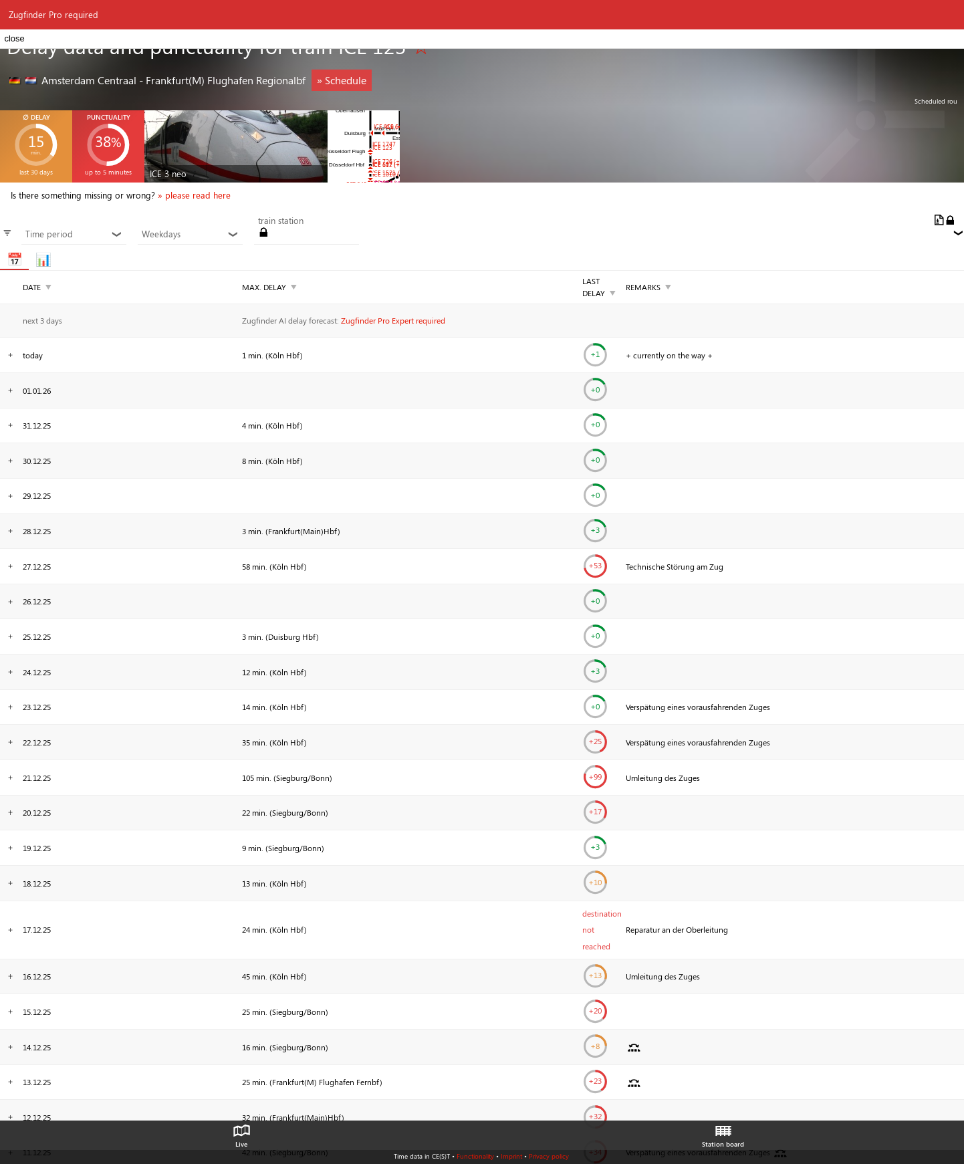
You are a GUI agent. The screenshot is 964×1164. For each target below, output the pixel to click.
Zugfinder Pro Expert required (393, 320)
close (14, 38)
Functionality (475, 1156)
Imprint (511, 1156)
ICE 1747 (384, 144)
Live (241, 1133)
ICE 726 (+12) (390, 161)
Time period (73, 234)
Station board (723, 1133)
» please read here (194, 195)
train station (281, 221)
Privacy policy (549, 1156)
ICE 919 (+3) (390, 126)
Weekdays (190, 234)
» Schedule (341, 80)
